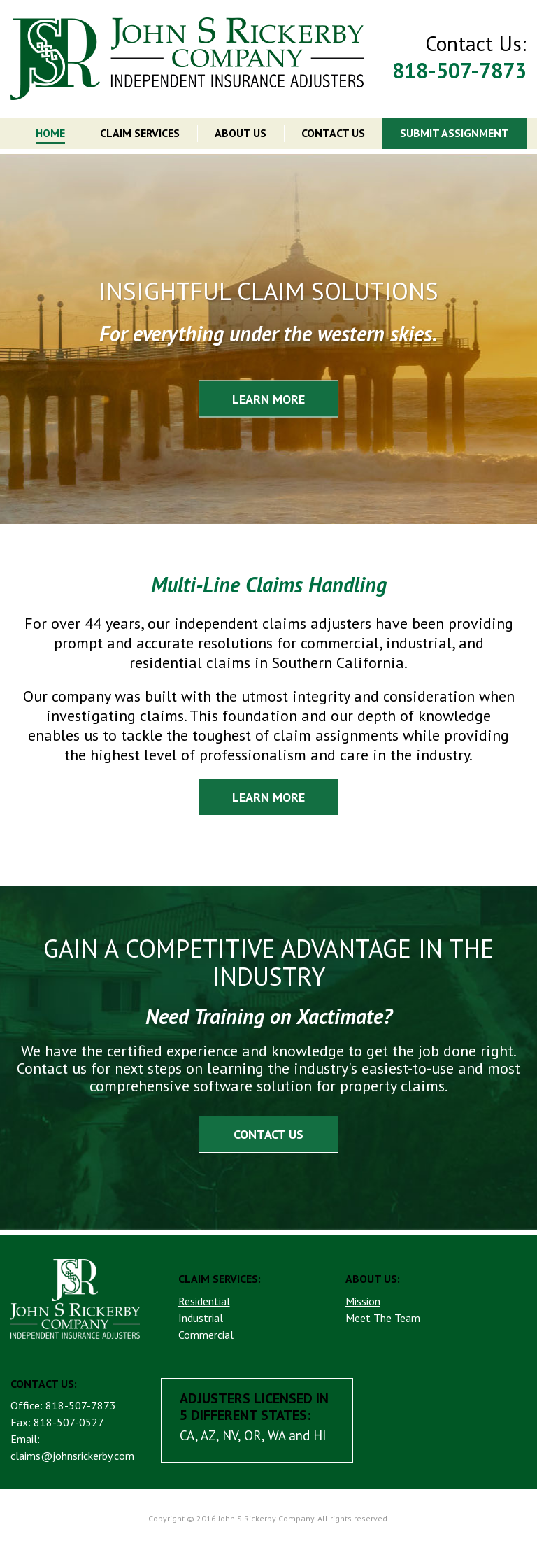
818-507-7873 (459, 70)
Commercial (206, 1335)
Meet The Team (382, 1318)
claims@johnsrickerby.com (72, 1456)
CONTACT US (333, 133)
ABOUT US (240, 133)
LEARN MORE (268, 398)
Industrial (200, 1318)
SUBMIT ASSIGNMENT (454, 133)
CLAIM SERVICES (140, 133)
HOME (50, 133)
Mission (362, 1301)
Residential (204, 1301)
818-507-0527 (69, 1422)
